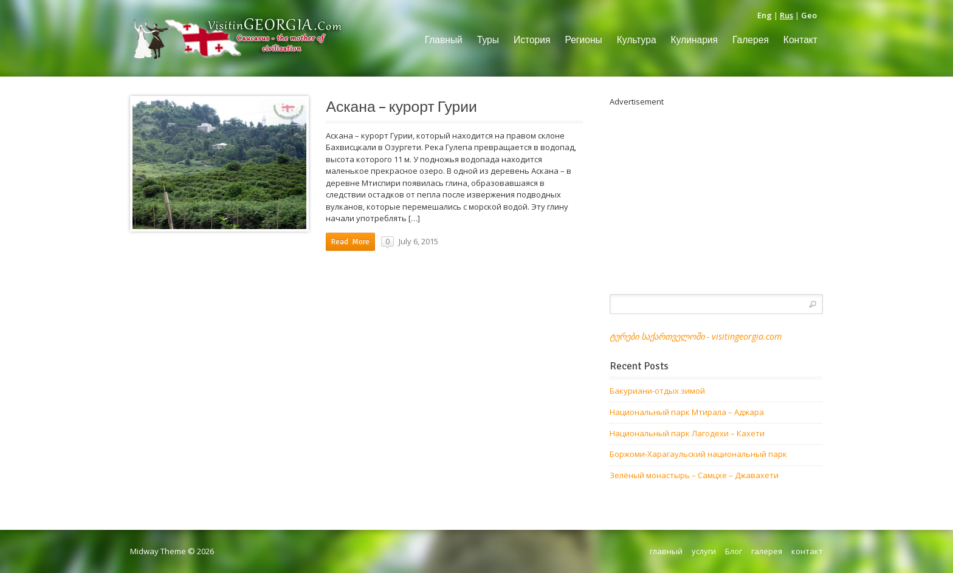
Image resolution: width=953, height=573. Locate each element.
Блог (733, 551)
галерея (766, 551)
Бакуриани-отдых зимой (657, 390)
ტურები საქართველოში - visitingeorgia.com (696, 336)
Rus (786, 15)
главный (666, 551)
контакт (807, 551)
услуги (704, 551)
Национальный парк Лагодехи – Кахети (687, 433)
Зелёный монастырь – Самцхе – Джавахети (694, 475)
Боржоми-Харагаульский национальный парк (698, 453)
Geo (809, 15)
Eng (764, 15)
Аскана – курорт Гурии (401, 107)
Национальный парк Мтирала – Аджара (687, 412)
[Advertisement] (716, 193)
